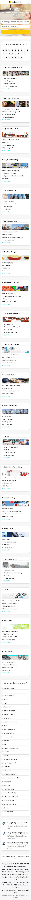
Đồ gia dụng (7, 718)
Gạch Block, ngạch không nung (13, 573)
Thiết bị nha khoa (8, 547)
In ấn (5, 744)
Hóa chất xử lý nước (9, 606)
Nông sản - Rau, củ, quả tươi (11, 112)
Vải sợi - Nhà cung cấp (10, 86)
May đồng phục (8, 81)
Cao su (5, 699)
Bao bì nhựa (6, 299)
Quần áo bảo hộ (8, 516)
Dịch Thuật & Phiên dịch (10, 360)
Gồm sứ (5, 271)
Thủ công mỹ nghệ (10, 252)
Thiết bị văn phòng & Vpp (11, 796)
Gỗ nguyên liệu (8, 324)
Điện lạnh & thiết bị (9, 714)
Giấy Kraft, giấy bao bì (9, 173)
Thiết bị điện (7, 416)
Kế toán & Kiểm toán (9, 357)
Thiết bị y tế (6, 544)
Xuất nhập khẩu (9, 375)
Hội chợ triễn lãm (8, 486)
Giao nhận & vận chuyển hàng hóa (13, 237)
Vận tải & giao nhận (10, 221)
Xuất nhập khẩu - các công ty (11, 385)
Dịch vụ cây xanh (8, 148)
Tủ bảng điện (7, 421)
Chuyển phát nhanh (9, 240)
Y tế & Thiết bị (8, 528)
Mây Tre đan (6, 265)
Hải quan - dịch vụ (8, 393)
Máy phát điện (7, 424)
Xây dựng (6, 808)
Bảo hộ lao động (9, 498)
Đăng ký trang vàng (17, 823)
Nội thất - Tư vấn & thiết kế (11, 140)
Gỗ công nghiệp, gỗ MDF (11, 332)
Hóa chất (7, 590)
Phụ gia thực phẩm (8, 117)
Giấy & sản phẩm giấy (11, 160)
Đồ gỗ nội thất (8, 329)
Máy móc (6, 752)
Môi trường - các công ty (10, 631)
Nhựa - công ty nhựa (9, 293)
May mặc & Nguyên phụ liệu (13, 67)
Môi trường (8, 621)
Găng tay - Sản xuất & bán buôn (12, 511)
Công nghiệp (8, 651)
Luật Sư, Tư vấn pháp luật (10, 355)
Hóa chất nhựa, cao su (9, 609)
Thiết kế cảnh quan (8, 145)
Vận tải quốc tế (7, 388)
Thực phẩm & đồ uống (11, 98)
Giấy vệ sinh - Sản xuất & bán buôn (13, 176)
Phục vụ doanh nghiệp (11, 344)
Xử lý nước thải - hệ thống (10, 637)
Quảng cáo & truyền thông (13, 467)
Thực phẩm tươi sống (9, 114)
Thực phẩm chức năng (9, 542)
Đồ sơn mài (6, 268)
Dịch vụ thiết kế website (17, 843)
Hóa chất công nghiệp (9, 603)
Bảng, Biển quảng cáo (9, 480)
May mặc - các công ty (10, 78)
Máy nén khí (6, 670)
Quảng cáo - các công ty (10, 478)
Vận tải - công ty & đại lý (10, 232)
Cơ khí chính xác (8, 450)
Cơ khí (6, 436)
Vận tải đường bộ (8, 234)
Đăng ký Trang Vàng (9, 856)
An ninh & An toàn (10, 190)
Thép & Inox (7, 785)
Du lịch (6, 725)
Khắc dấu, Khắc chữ (9, 363)
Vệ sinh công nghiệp (9, 639)
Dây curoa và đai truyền (10, 665)
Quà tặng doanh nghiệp (10, 774)
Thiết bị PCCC (7, 209)
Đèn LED (5, 142)
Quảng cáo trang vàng (18, 833)
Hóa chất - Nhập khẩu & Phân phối (13, 601)
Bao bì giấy (6, 178)
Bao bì (5, 692)
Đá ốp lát (6, 575)
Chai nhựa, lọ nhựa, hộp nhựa (12, 296)
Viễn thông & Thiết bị (10, 804)
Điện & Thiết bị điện (10, 405)
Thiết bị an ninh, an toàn (11, 204)
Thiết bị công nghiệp (9, 662)
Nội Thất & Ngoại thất (11, 129)
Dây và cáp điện (7, 419)
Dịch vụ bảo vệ (8, 206)
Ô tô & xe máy (7, 770)
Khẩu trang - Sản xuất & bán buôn (13, 514)
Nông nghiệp (7, 767)
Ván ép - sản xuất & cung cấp (12, 327)
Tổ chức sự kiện (7, 483)
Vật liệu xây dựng (10, 559)
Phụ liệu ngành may (9, 83)
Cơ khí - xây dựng (9, 455)
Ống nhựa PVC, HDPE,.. (10, 301)
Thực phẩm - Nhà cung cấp (11, 109)
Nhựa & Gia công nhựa (11, 283)
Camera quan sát (9, 201)
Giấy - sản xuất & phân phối (11, 170)
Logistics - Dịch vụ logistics (11, 391)
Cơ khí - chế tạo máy (10, 452)
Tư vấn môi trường (8, 634)
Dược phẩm (6, 539)
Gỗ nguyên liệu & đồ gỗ (12, 313)
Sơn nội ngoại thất (9, 578)
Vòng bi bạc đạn (8, 667)
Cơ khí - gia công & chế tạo (11, 447)
